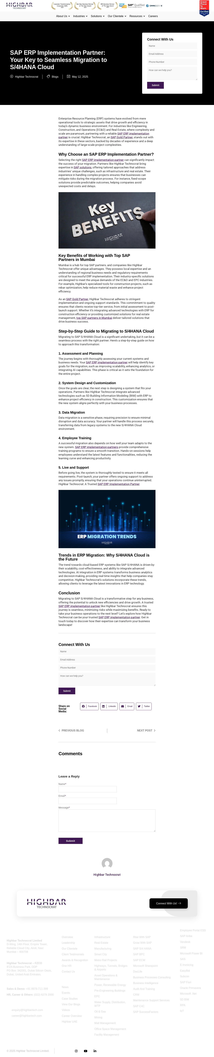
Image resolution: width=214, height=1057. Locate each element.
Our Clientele (116, 16)
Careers (153, 16)
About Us (62, 16)
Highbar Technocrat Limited (32, 1050)
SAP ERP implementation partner (119, 617)
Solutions (97, 16)
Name (62, 784)
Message (64, 807)
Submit (155, 85)
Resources (136, 16)
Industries (79, 16)
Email (62, 796)
